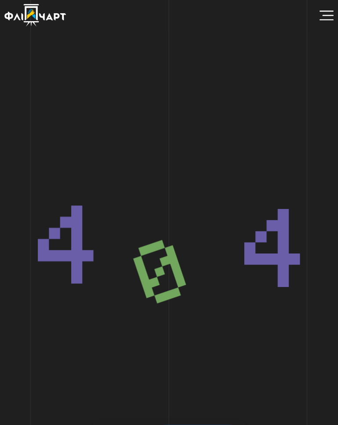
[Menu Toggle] (327, 15)
